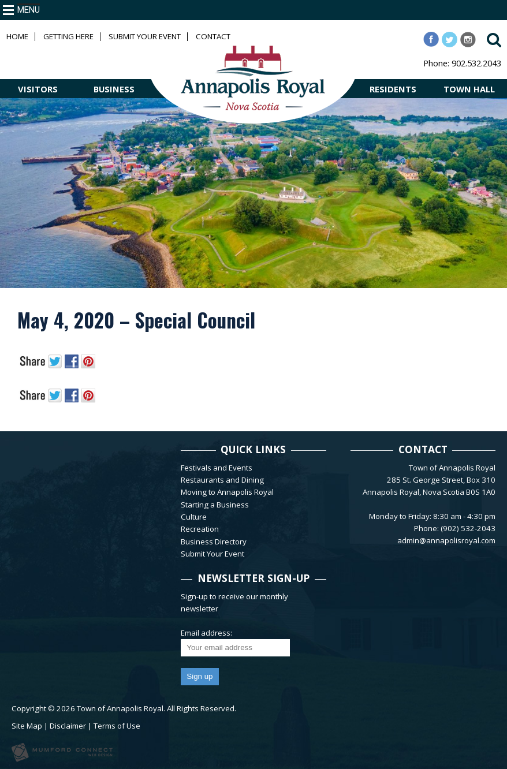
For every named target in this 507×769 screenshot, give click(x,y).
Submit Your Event (145, 36)
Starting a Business (215, 504)
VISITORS (38, 89)
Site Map (27, 726)
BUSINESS (114, 89)
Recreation (200, 529)
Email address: (206, 633)
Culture (194, 517)
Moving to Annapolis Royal (227, 492)
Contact (213, 36)
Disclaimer (68, 726)
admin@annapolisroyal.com (446, 540)
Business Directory (214, 541)
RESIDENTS (393, 89)
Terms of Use (117, 726)
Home (17, 36)
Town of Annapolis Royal (120, 708)
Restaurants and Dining (222, 480)
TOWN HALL (469, 89)
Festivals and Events (216, 467)
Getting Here (68, 36)
